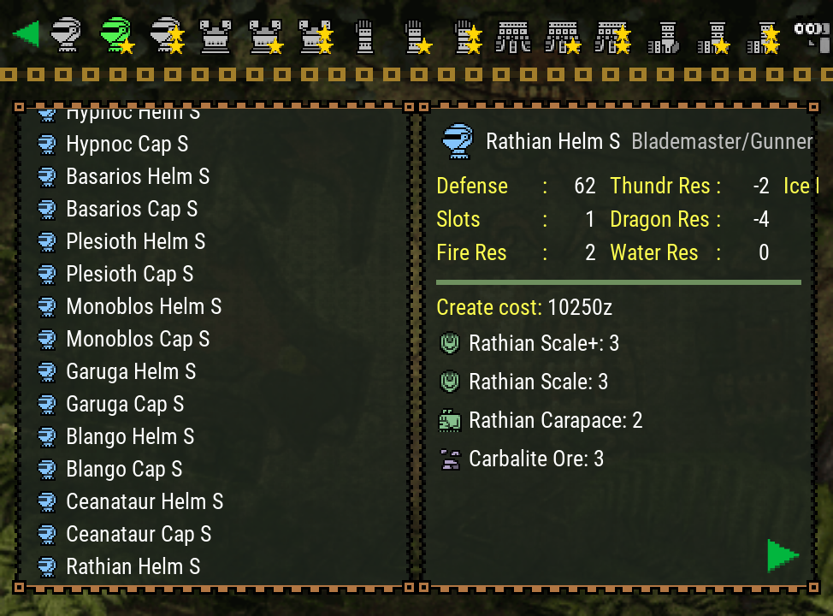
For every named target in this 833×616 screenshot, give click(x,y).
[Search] (811, 34)
